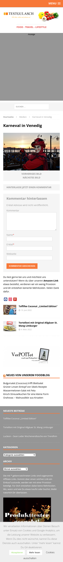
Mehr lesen (34, 552)
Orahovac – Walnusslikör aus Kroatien (23, 397)
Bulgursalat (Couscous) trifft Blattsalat (23, 383)
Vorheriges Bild (31, 173)
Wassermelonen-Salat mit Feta (19, 390)
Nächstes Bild (31, 177)
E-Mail (9, 244)
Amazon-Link (51, 280)
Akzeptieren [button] (17, 552)
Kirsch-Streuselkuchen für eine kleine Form (26, 394)
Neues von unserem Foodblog (28, 375)
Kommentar (12, 210)
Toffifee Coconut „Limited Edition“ (38, 306)
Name (9, 234)
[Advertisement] (31, 69)
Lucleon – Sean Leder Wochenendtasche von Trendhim (30, 436)
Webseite (11, 253)
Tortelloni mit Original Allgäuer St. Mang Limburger (38, 324)
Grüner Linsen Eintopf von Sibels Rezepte (25, 386)
